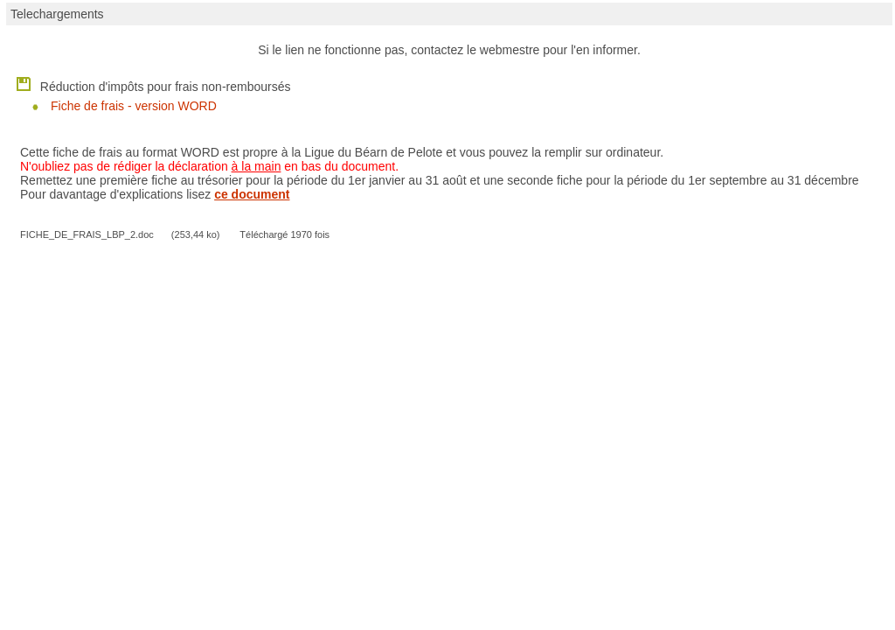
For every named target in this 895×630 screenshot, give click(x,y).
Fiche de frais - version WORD (134, 106)
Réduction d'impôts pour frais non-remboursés (152, 83)
